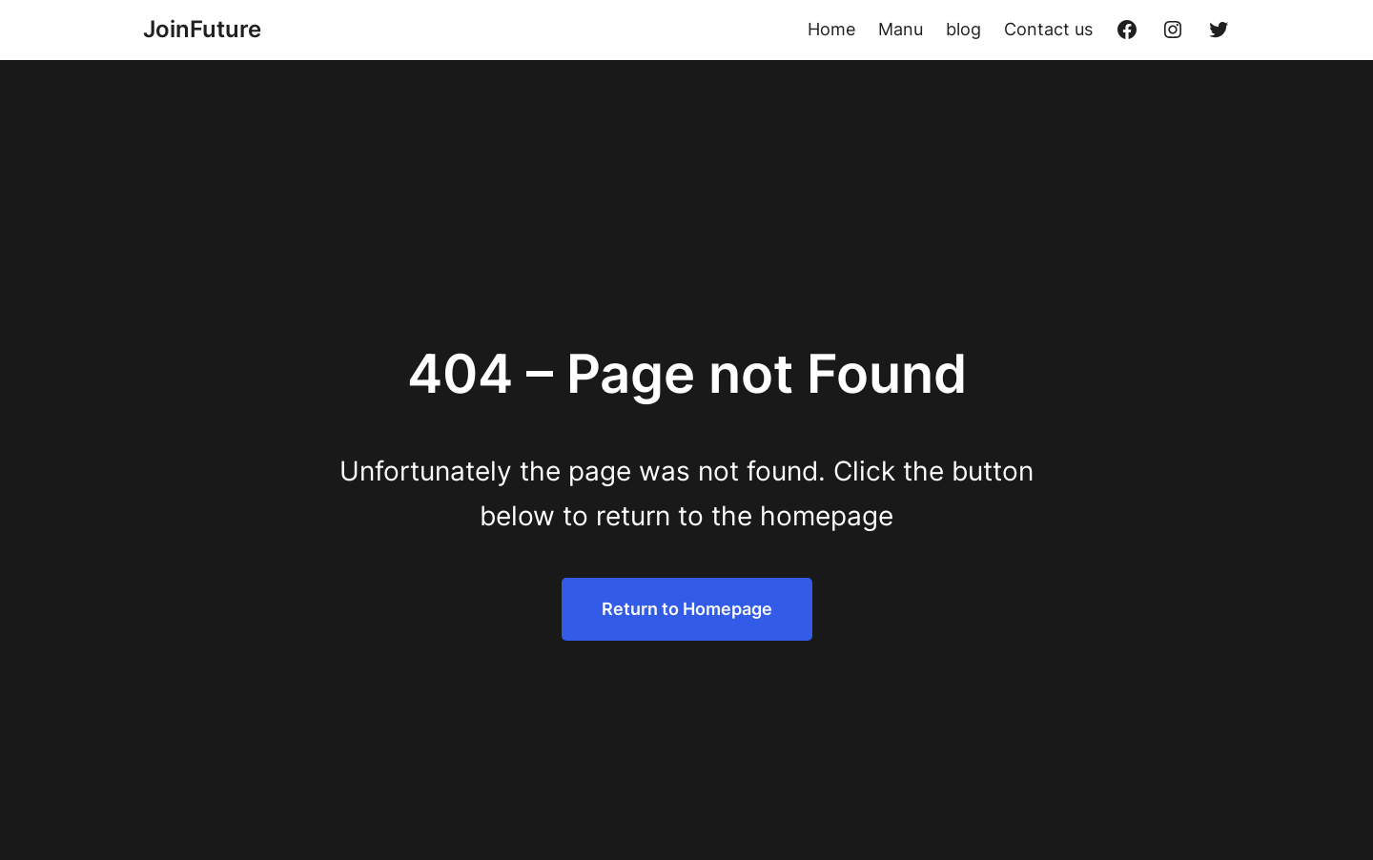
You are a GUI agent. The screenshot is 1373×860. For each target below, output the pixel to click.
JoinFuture (202, 29)
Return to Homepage (687, 609)
